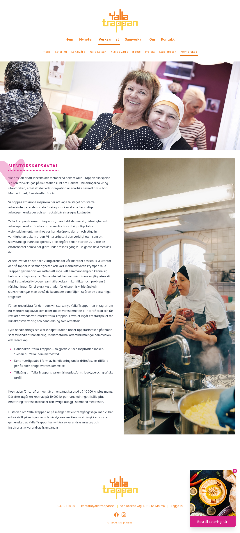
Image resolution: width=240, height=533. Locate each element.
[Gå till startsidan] (120, 21)
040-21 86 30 (66, 506)
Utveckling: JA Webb (120, 522)
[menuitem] (69, 40)
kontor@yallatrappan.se (97, 506)
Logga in (177, 506)
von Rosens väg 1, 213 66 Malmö (142, 506)
